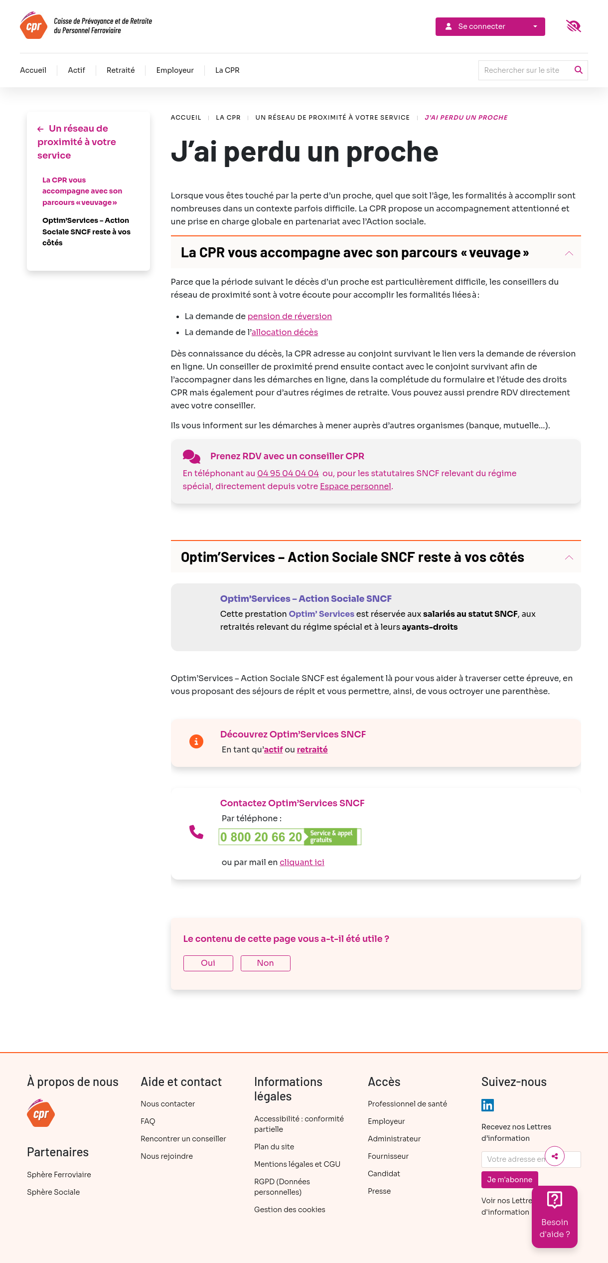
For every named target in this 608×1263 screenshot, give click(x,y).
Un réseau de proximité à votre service (332, 117)
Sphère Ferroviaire (59, 1174)
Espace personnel (355, 486)
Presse (379, 1191)
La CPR (227, 70)
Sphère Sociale (53, 1192)
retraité (312, 749)
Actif (76, 70)
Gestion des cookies (289, 1209)
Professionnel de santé (407, 1103)
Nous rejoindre (167, 1156)
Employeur (175, 70)
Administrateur (394, 1138)
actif (273, 749)
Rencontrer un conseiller (183, 1138)
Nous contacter (168, 1103)
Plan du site (274, 1146)
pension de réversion (290, 316)
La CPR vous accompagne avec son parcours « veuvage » (82, 191)
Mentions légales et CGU (297, 1164)
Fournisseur (388, 1156)
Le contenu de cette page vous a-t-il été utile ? (286, 938)
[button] (376, 252)
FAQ (148, 1121)
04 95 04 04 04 (288, 473)
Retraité (121, 70)
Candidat (384, 1173)
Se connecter (474, 26)
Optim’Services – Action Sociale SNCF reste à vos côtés (86, 231)
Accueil (33, 70)
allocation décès (285, 332)
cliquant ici (302, 862)
